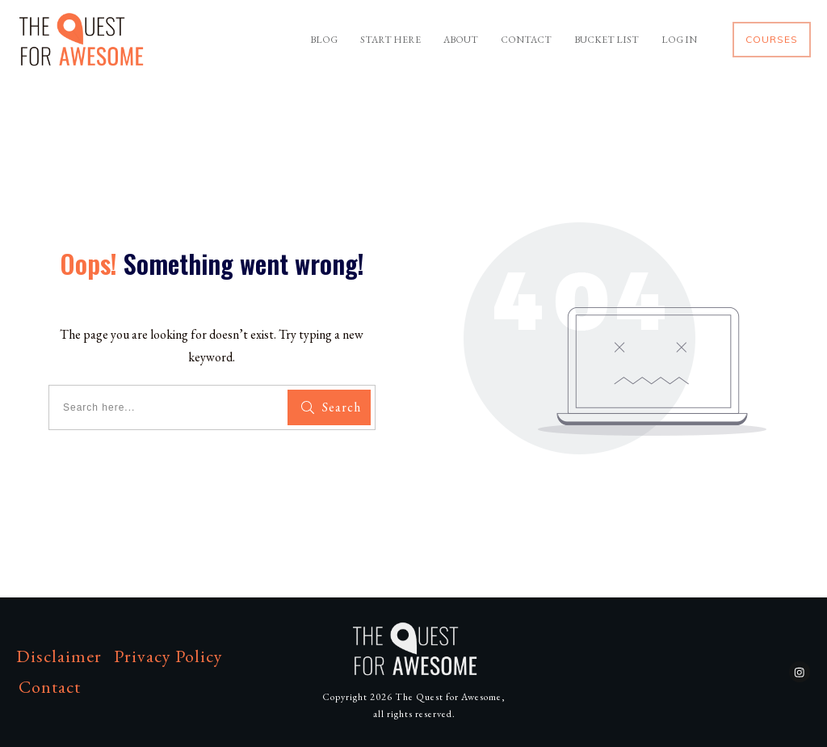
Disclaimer (59, 656)
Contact (50, 686)
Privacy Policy (168, 656)
